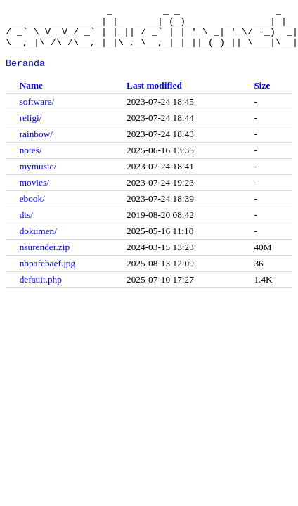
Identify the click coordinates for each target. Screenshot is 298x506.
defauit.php (41, 292)
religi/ (31, 130)
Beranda (25, 75)
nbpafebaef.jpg (48, 276)
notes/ (31, 162)
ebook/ (32, 211)
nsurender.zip (45, 259)
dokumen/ (38, 243)
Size (262, 98)
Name (31, 98)
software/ (37, 114)
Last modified (154, 98)
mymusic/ (38, 179)
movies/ (34, 195)
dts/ (26, 227)
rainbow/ (36, 146)
